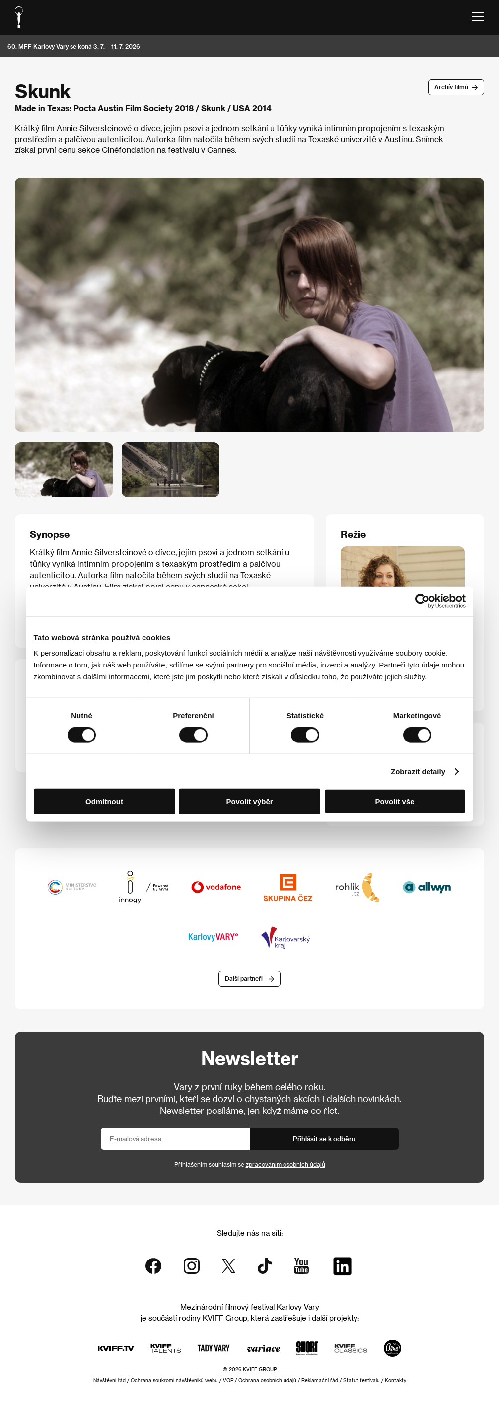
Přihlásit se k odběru (324, 1138)
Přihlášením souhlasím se (249, 1164)
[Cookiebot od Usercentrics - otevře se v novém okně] (422, 600)
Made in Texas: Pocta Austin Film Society (94, 108)
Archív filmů (451, 86)
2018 (184, 108)
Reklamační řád (319, 1380)
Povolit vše (394, 801)
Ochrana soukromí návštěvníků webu (174, 1380)
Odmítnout (104, 801)
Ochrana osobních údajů (267, 1380)
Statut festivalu (361, 1380)
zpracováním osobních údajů (285, 1164)
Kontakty (395, 1380)
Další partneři (244, 978)
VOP (228, 1380)
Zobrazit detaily (418, 771)
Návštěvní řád (109, 1380)
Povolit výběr (249, 801)
